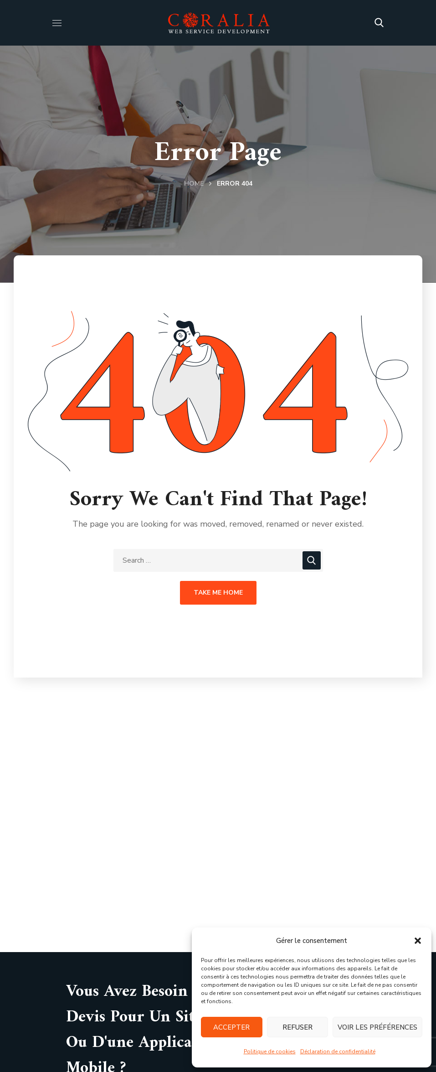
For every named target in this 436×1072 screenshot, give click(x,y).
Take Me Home (218, 592)
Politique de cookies (270, 1051)
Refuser (297, 1027)
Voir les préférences (377, 1027)
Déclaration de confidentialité (337, 1051)
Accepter (231, 1027)
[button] (417, 940)
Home (194, 183)
